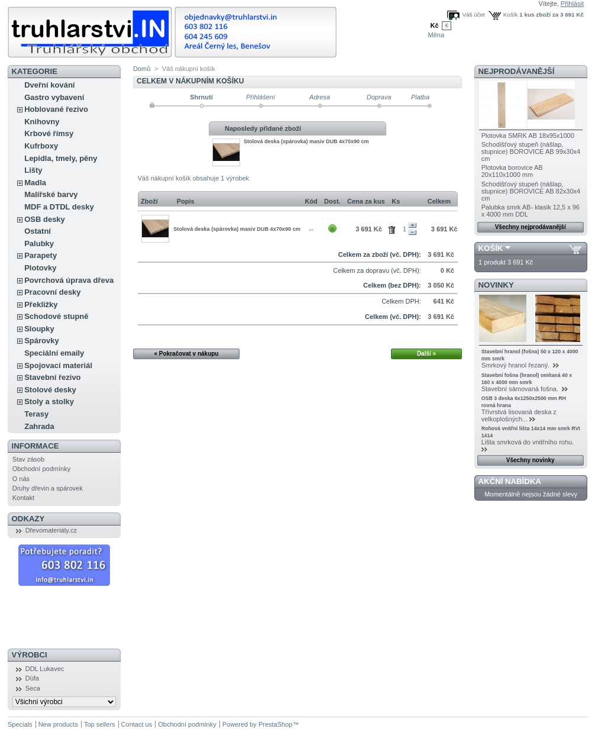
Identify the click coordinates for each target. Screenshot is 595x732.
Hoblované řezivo (56, 109)
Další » (426, 353)
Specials (20, 724)
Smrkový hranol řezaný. (516, 365)
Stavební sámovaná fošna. (520, 388)
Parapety (40, 255)
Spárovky (41, 340)
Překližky (40, 304)
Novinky (496, 284)
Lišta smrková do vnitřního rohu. (528, 442)
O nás (21, 478)
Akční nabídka (509, 481)
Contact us (137, 724)
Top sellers (99, 724)
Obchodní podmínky (41, 468)
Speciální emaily (54, 353)
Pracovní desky (52, 292)
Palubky (39, 243)
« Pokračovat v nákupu (186, 353)
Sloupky (39, 328)
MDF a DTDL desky (59, 206)
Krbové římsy (48, 133)
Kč (434, 25)
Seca (32, 688)
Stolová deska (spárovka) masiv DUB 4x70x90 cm (306, 141)
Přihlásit (572, 3)
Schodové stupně (56, 316)
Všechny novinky (530, 460)
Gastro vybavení (54, 97)
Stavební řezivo (52, 377)
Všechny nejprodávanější (530, 227)
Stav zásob (28, 459)
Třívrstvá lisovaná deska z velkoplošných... (519, 415)
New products (58, 724)
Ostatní (37, 231)
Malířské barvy (50, 194)
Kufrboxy (41, 145)
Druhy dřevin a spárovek (47, 488)
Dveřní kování (49, 84)
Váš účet (473, 14)
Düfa (32, 678)
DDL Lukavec (44, 668)
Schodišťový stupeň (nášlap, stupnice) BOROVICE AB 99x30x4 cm (531, 151)
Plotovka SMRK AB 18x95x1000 (527, 135)
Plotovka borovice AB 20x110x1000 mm (512, 171)
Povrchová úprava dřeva (69, 280)
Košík (510, 14)
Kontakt (23, 497)
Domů (141, 68)
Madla (35, 182)
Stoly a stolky (49, 401)
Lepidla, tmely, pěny (60, 158)
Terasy (36, 413)
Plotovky (40, 267)
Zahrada (39, 426)
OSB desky (44, 219)
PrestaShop (275, 724)
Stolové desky (50, 389)
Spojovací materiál (58, 365)
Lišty (33, 170)
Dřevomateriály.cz (51, 530)
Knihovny (41, 121)
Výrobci (29, 654)
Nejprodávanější (516, 71)
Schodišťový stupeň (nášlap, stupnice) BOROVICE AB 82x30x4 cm (531, 191)
